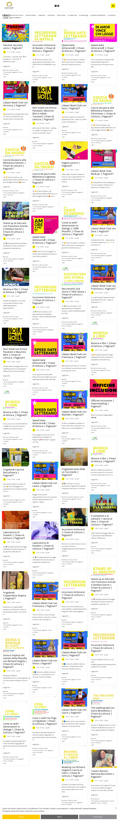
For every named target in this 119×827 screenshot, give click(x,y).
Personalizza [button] (98, 817)
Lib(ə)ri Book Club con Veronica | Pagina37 (15, 104)
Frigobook (41, 15)
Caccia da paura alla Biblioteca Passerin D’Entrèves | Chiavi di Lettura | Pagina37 (103, 112)
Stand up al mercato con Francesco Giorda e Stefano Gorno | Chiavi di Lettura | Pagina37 (15, 228)
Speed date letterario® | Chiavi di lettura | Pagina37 (74, 48)
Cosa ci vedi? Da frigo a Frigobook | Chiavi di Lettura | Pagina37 (44, 720)
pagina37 (15, 72)
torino (20, 72)
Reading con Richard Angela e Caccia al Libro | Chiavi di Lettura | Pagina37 (73, 771)
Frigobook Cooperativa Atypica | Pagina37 (14, 595)
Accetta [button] (21, 817)
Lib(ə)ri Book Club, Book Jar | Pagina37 (102, 172)
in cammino (112, 15)
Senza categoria (15, 17)
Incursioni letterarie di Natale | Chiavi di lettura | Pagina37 (44, 48)
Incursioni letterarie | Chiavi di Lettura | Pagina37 (44, 300)
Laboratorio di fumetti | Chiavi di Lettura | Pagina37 (14, 535)
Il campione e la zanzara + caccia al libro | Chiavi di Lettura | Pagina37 (102, 520)
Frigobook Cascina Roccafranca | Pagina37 (13, 472)
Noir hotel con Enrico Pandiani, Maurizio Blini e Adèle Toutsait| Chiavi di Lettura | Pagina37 (44, 113)
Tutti (5, 15)
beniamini (96, 801)
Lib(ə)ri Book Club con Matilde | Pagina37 (74, 413)
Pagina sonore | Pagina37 (71, 164)
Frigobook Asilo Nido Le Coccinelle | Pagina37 (73, 471)
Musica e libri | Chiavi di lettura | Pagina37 (15, 290)
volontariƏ (9, 72)
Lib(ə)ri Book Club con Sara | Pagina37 (74, 107)
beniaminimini (104, 801)
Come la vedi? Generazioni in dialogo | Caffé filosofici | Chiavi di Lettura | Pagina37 (73, 228)
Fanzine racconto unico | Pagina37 (13, 46)
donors (112, 801)
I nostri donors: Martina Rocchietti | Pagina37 (102, 773)
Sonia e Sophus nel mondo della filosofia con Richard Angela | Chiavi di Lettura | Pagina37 (15, 661)
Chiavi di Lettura (30, 15)
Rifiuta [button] (59, 817)
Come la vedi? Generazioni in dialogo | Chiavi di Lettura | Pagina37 (14, 728)
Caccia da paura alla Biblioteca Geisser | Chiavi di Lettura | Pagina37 (14, 164)
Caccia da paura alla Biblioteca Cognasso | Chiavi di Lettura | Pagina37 (43, 178)
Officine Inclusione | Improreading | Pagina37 (102, 403)
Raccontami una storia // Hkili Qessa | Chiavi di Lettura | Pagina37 (74, 293)
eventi (6, 17)
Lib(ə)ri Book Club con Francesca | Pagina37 (103, 287)
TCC (46, 750)
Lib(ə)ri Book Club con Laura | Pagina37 (44, 484)
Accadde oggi (83, 15)
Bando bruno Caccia (16, 15)
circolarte (6, 74)
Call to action (61, 15)
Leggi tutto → (7, 66)
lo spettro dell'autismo (98, 15)
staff (19, 52)
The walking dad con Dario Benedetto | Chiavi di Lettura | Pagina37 (102, 712)
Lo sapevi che (72, 15)
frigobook (45, 143)
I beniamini (51, 15)
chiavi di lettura (39, 750)
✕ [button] (116, 808)
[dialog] (59, 816)
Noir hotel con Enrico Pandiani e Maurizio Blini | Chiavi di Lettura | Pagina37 (15, 353)
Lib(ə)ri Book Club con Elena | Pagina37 (44, 662)
